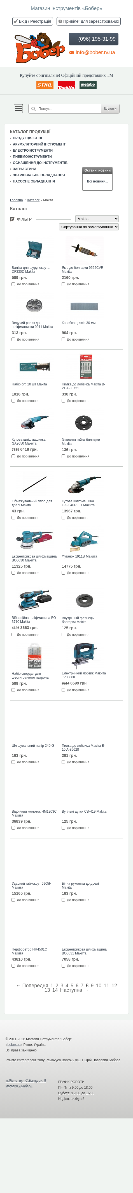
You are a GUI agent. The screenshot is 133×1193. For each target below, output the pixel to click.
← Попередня (32, 985)
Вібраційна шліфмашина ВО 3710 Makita (34, 620)
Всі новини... (97, 181)
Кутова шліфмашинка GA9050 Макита (29, 441)
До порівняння (28, 284)
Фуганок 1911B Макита (79, 556)
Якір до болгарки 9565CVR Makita (83, 270)
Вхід (23, 21)
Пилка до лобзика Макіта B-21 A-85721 (83, 386)
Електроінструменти (33, 150)
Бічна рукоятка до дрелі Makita (80, 885)
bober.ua (14, 1045)
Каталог (33, 200)
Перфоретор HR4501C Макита (29, 951)
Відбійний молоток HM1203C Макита (34, 813)
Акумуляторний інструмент (39, 144)
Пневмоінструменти (32, 157)
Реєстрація (40, 21)
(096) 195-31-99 (93, 39)
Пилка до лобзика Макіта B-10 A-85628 (83, 748)
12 (114, 985)
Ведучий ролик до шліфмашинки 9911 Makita (32, 325)
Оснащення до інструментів (40, 163)
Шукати (110, 108)
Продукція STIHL (28, 138)
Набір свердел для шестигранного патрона (30, 675)
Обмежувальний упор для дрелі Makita (32, 503)
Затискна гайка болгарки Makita (81, 442)
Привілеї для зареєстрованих (91, 21)
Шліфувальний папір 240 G (33, 746)
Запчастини (24, 169)
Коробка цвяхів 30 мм (79, 323)
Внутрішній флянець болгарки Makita (78, 620)
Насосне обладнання (34, 181)
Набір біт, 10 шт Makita (29, 384)
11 (106, 985)
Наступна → (74, 990)
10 (98, 985)
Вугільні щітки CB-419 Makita (84, 811)
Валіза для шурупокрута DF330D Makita (31, 270)
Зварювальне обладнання (39, 175)
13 (47, 990)
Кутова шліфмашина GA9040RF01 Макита (78, 503)
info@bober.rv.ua (92, 52)
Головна (16, 200)
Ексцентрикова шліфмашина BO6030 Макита (34, 558)
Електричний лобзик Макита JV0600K (84, 675)
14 (55, 990)
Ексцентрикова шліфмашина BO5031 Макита (84, 951)
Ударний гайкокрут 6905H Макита (32, 885)
